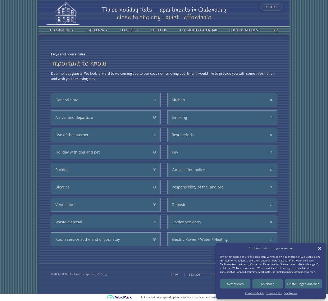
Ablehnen (267, 284)
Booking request (244, 30)
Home (175, 274)
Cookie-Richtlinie (254, 293)
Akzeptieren (235, 284)
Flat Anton (60, 30)
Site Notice (290, 293)
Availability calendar (198, 30)
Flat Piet (127, 30)
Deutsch (272, 6)
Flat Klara (95, 30)
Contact (196, 274)
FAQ (275, 30)
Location (159, 30)
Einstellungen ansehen (303, 284)
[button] (320, 248)
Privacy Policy (274, 293)
